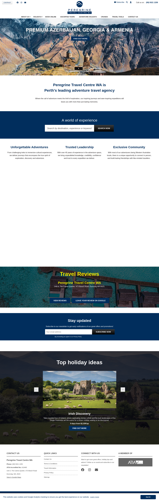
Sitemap (47, 477)
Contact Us (48, 459)
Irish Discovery (79, 413)
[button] (130, 2)
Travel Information (50, 468)
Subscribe (119, 2)
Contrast (7, 2)
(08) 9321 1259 (152, 2)
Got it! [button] (148, 497)
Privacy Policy (77, 336)
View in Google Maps (14, 477)
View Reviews (60, 301)
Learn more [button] (94, 497)
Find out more (80, 428)
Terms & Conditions (50, 464)
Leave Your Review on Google (91, 301)
